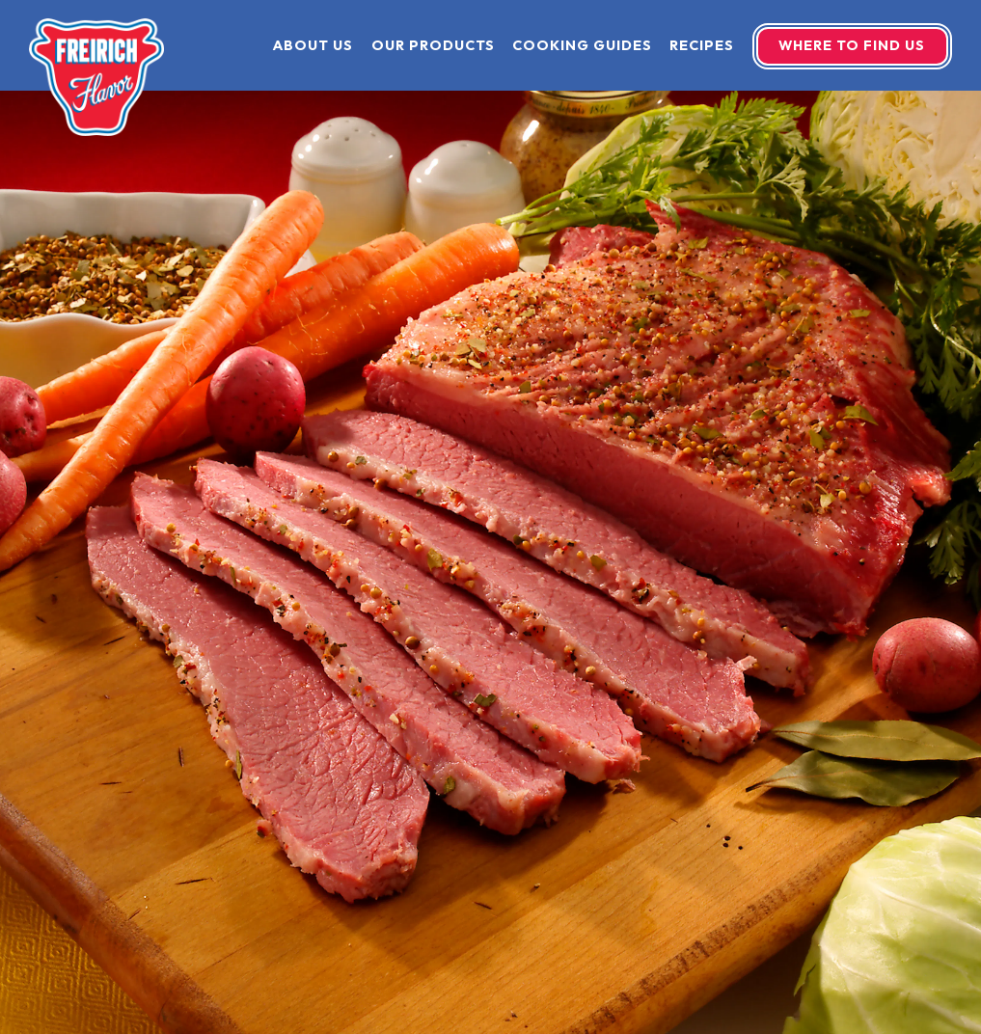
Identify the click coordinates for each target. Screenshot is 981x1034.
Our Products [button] (433, 45)
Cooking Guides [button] (582, 45)
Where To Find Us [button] (851, 45)
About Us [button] (313, 45)
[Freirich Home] (96, 75)
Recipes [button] (701, 45)
